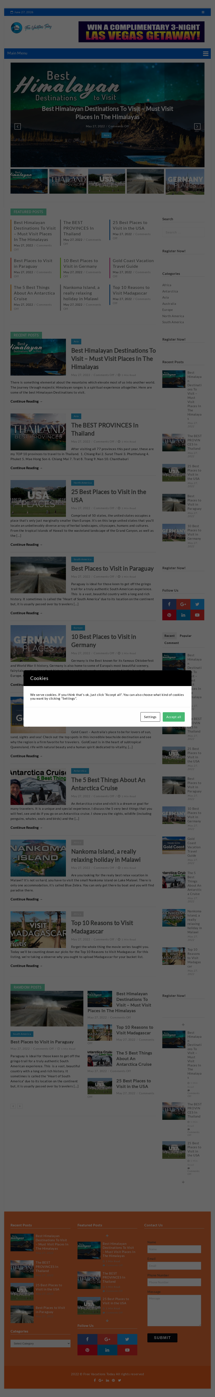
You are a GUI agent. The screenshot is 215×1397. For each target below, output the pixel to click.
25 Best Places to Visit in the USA (194, 472)
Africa (77, 842)
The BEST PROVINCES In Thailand (78, 228)
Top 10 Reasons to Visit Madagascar (194, 958)
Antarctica (80, 770)
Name (151, 1242)
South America (83, 559)
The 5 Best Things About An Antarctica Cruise (34, 293)
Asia (106, 135)
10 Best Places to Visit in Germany (194, 532)
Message (154, 1292)
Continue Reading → (26, 401)
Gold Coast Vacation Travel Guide (194, 847)
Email (151, 1259)
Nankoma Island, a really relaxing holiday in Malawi (81, 293)
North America (83, 482)
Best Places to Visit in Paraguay (112, 568)
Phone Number (158, 1275)
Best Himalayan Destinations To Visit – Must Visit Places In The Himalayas (113, 358)
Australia (79, 699)
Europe (78, 627)
